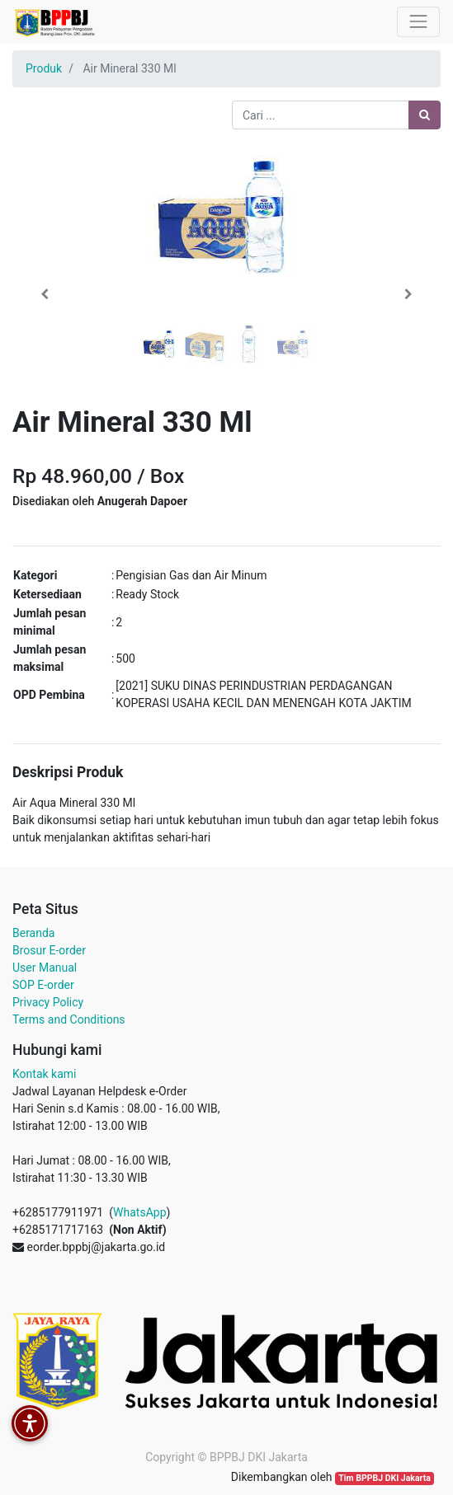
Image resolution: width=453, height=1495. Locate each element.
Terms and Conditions (68, 1019)
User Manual (44, 967)
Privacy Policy (47, 1002)
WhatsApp (139, 1212)
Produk (44, 68)
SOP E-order (43, 984)
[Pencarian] (424, 115)
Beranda (33, 933)
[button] (44, 294)
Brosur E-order (49, 950)
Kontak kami (44, 1073)
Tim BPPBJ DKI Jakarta (384, 1478)
